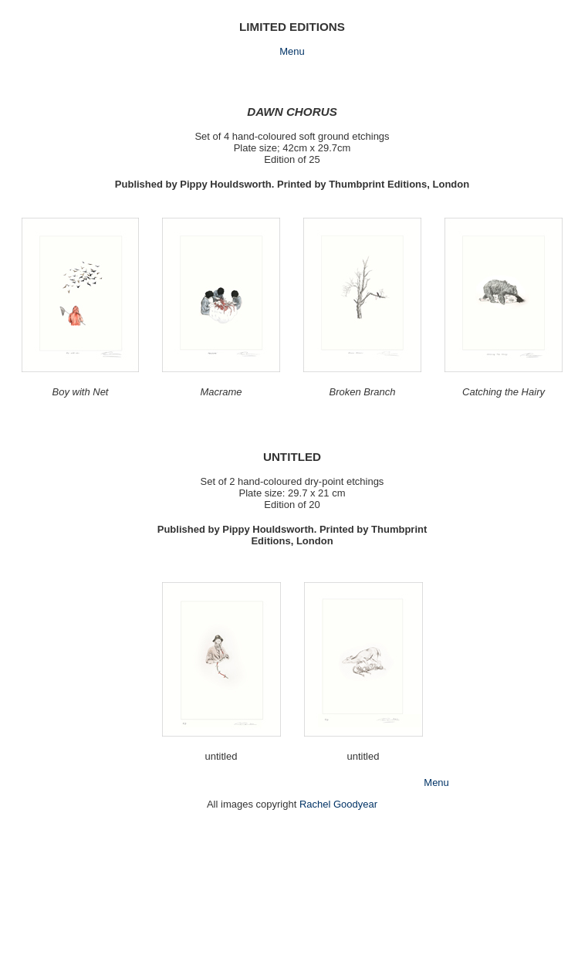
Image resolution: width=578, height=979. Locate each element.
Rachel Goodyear (338, 804)
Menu (292, 51)
